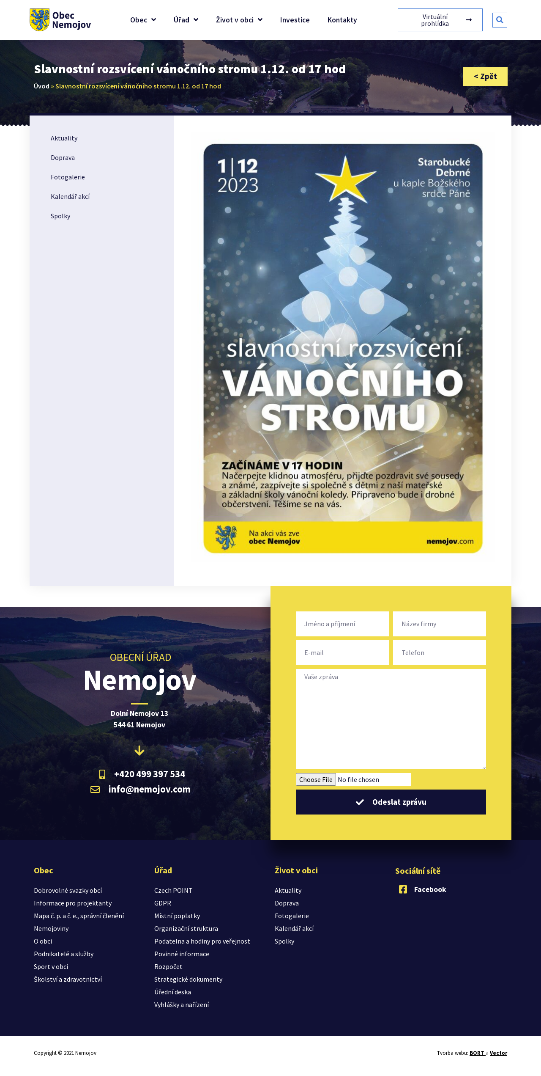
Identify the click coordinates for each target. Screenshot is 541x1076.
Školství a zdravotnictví (68, 979)
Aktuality (64, 138)
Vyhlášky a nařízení (181, 1004)
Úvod (41, 86)
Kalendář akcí (70, 196)
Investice (295, 20)
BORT (478, 1053)
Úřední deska (172, 992)
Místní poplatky (177, 915)
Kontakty (342, 20)
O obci (43, 941)
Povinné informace (181, 953)
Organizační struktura (186, 928)
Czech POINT (173, 890)
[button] (499, 20)
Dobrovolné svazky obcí (68, 890)
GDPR (162, 903)
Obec (143, 20)
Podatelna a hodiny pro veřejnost (202, 941)
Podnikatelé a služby (63, 953)
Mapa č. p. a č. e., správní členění (79, 915)
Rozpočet (168, 966)
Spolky (60, 216)
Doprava (63, 157)
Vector (498, 1053)
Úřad (186, 20)
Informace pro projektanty (73, 903)
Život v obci (239, 20)
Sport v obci (51, 966)
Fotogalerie (68, 177)
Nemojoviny (51, 928)
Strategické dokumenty (188, 979)
